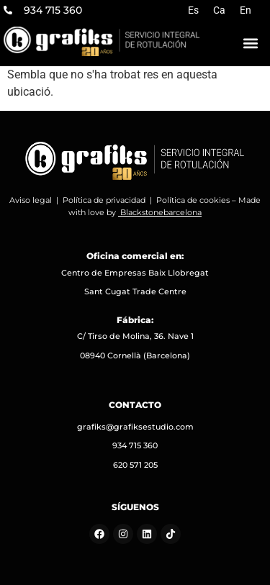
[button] (250, 43)
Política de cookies (193, 200)
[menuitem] (193, 10)
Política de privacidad (104, 200)
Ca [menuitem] (219, 10)
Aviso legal (30, 200)
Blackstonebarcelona (161, 212)
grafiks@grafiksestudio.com (135, 427)
